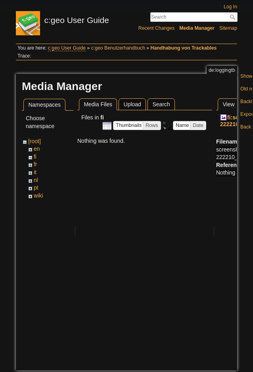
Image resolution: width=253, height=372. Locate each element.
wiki (38, 195)
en (37, 149)
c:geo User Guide (67, 48)
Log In (230, 7)
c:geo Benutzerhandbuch (118, 48)
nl (36, 180)
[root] (34, 141)
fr (35, 164)
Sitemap (228, 28)
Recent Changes (156, 28)
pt (36, 187)
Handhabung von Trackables (184, 48)
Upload (132, 104)
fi (35, 156)
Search (233, 17)
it (35, 172)
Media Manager (197, 28)
